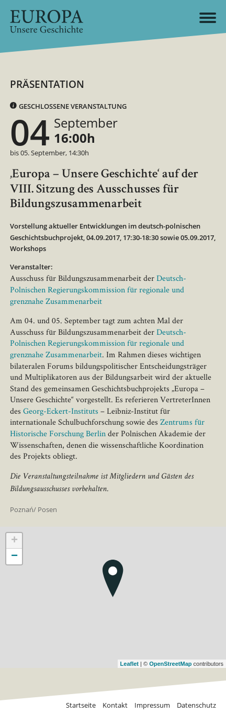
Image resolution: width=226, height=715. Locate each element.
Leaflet (129, 664)
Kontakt (115, 705)
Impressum (152, 705)
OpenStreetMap (170, 664)
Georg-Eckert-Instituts (60, 410)
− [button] (14, 556)
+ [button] (14, 541)
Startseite (81, 705)
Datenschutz (196, 705)
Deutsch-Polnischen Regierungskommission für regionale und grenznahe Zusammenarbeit (98, 289)
